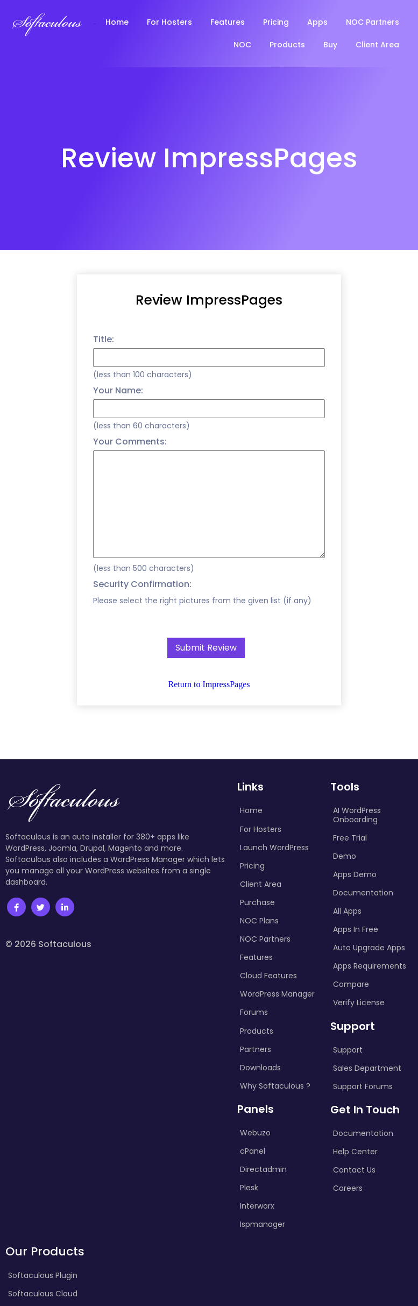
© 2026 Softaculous (48, 944)
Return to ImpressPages (209, 684)
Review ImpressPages (209, 300)
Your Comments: (130, 441)
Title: (103, 339)
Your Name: (118, 390)
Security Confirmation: (142, 584)
